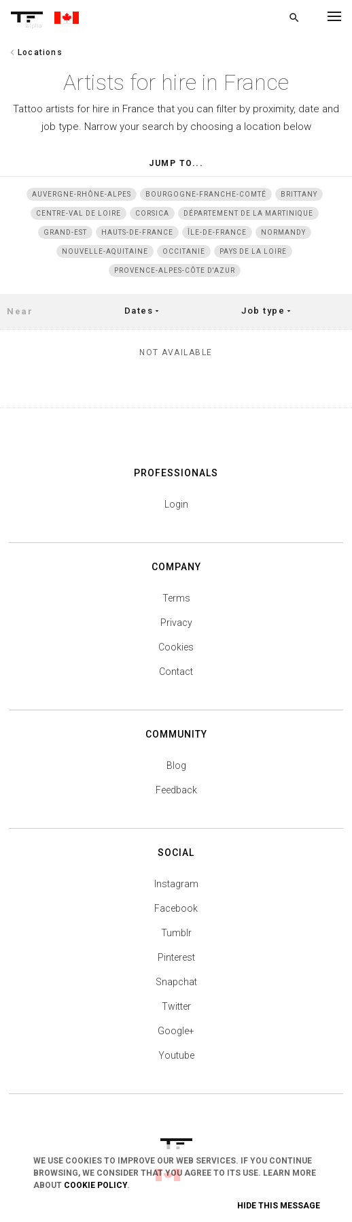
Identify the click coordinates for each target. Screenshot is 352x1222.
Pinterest (176, 957)
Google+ (176, 1030)
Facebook (176, 908)
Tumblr (176, 932)
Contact (176, 671)
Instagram (176, 883)
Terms (176, 598)
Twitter (176, 1006)
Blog (176, 765)
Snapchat (176, 981)
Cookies (176, 647)
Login (176, 504)
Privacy (176, 622)
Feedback (176, 790)
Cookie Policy (95, 1185)
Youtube (176, 1055)
